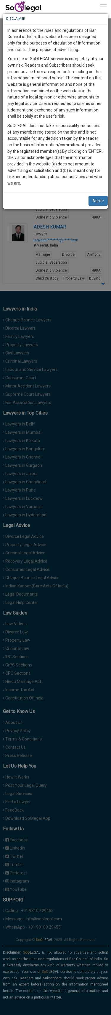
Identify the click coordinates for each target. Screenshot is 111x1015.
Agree (98, 200)
